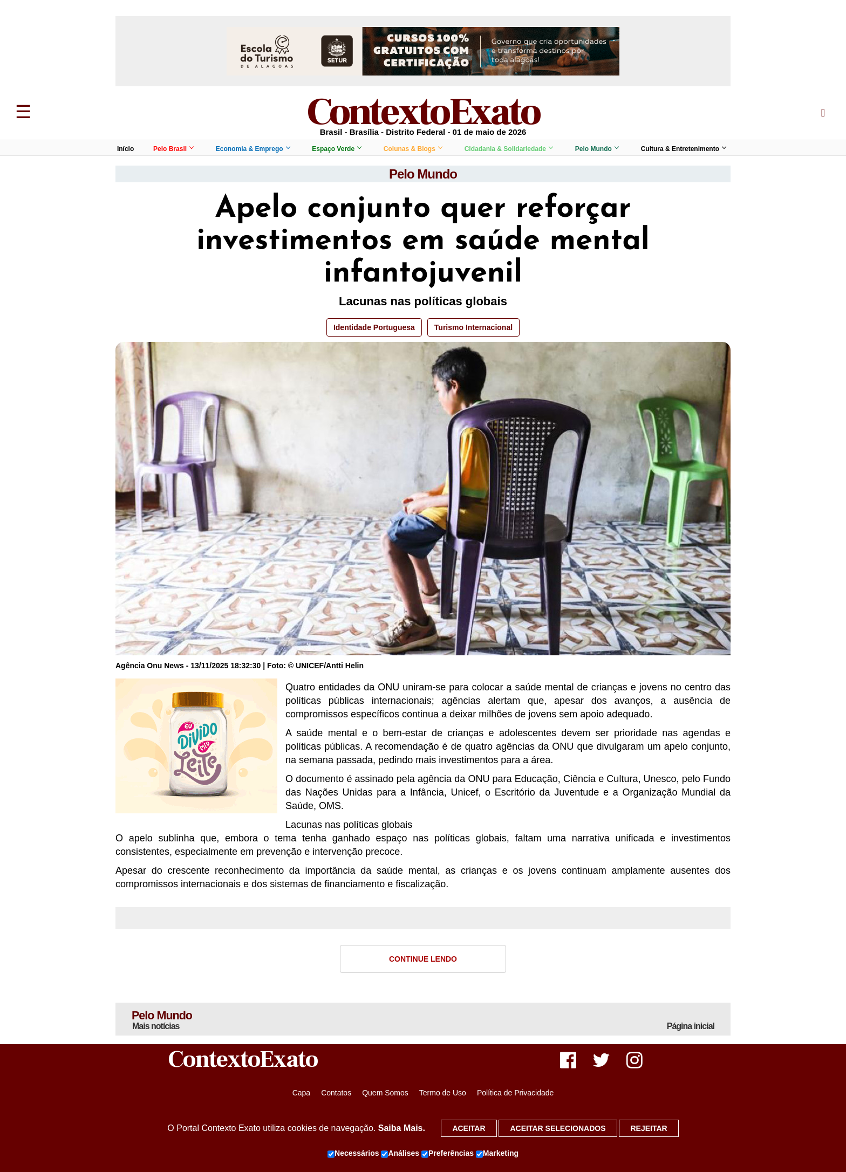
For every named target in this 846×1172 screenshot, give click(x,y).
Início (125, 149)
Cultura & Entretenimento (683, 149)
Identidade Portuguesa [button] (374, 327)
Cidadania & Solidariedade (508, 149)
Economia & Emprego (253, 149)
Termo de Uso (442, 1093)
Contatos (336, 1093)
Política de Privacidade (515, 1093)
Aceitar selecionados (557, 1128)
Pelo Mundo (596, 149)
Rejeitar (648, 1128)
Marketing (497, 1154)
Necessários (353, 1154)
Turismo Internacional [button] (473, 327)
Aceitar (468, 1128)
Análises (400, 1154)
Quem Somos (385, 1093)
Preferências (447, 1154)
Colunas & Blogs (413, 149)
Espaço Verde (336, 149)
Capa (301, 1093)
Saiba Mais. (401, 1128)
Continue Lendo (423, 959)
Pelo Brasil (173, 149)
